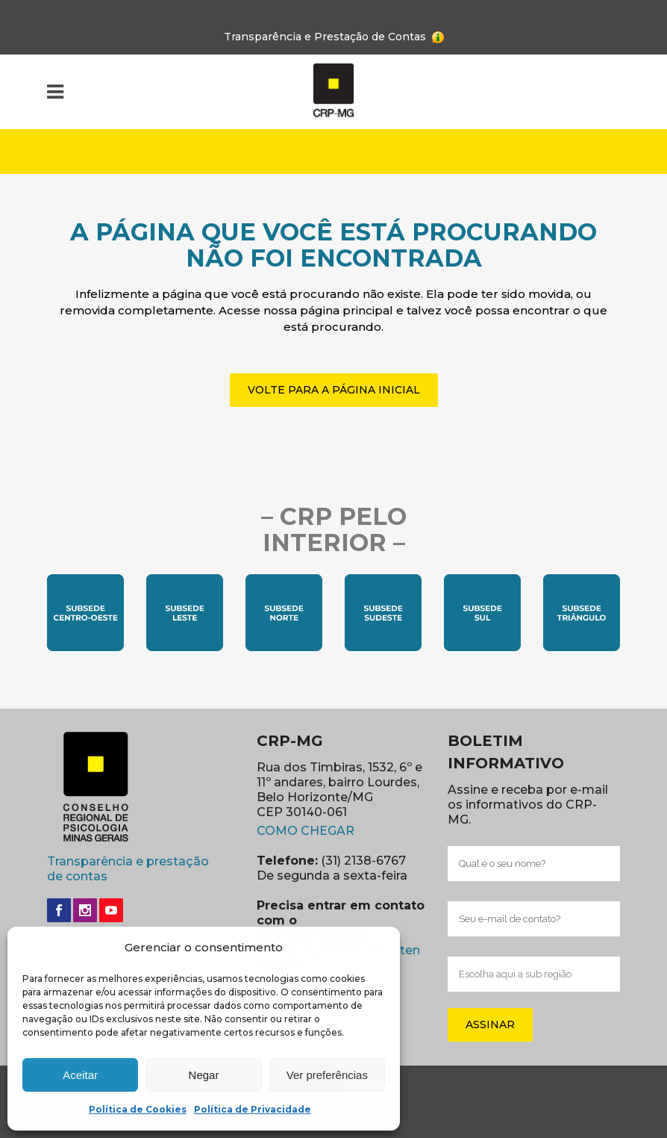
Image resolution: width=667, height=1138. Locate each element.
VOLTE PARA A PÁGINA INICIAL (334, 390)
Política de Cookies (138, 1109)
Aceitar (80, 1075)
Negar (204, 1075)
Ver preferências (327, 1075)
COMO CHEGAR (305, 831)
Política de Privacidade (252, 1109)
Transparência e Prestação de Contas (325, 36)
